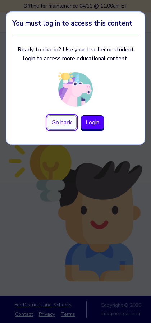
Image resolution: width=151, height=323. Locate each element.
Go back (62, 122)
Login (92, 122)
